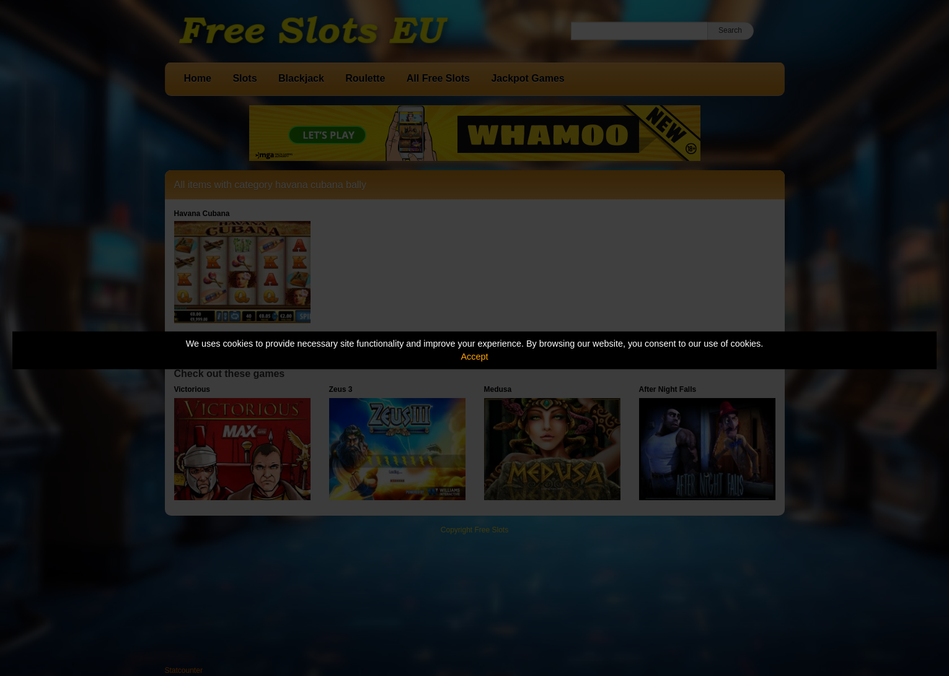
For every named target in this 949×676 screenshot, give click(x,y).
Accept (474, 357)
